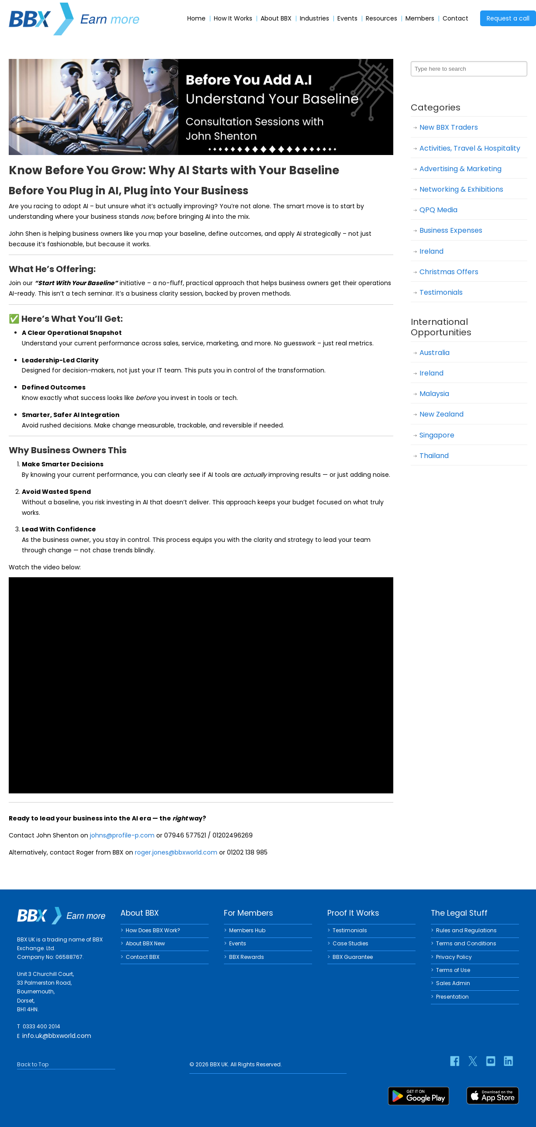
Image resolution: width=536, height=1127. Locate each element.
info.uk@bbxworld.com (56, 1035)
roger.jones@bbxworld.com (176, 852)
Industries (314, 18)
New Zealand (441, 414)
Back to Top (32, 1064)
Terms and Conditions (466, 943)
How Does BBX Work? (153, 930)
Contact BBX (142, 957)
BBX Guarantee (353, 957)
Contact (455, 18)
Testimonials (441, 292)
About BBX (276, 18)
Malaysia (434, 394)
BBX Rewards (246, 957)
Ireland (431, 251)
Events (347, 18)
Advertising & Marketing (460, 169)
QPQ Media (438, 210)
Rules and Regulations (466, 930)
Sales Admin (453, 983)
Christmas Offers (448, 272)
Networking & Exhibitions (461, 189)
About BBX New (145, 943)
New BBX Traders (448, 127)
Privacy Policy (454, 957)
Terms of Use (453, 970)
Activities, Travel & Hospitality (469, 148)
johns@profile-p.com (122, 835)
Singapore (436, 435)
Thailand (434, 456)
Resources (381, 18)
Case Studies (350, 943)
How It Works (233, 18)
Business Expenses (450, 230)
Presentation (452, 996)
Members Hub (247, 930)
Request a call (508, 18)
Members (419, 18)
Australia (434, 353)
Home (196, 18)
